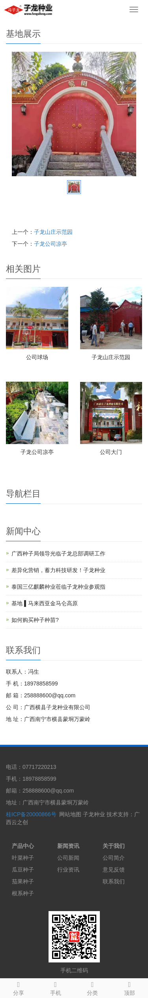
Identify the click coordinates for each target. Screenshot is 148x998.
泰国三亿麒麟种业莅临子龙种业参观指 (58, 587)
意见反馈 (114, 869)
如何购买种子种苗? (35, 620)
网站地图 (70, 814)
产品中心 (23, 846)
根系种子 (23, 893)
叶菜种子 (23, 858)
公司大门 (111, 452)
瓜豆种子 (23, 869)
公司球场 (37, 357)
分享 (18, 987)
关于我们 (114, 846)
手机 (55, 987)
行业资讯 (68, 869)
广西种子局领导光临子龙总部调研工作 (58, 553)
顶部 (129, 987)
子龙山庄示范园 (53, 232)
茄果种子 (23, 881)
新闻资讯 (68, 846)
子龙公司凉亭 (50, 244)
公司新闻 (68, 858)
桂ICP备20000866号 (31, 814)
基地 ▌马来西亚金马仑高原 (44, 603)
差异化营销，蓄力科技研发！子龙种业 (58, 570)
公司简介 (114, 858)
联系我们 (114, 881)
